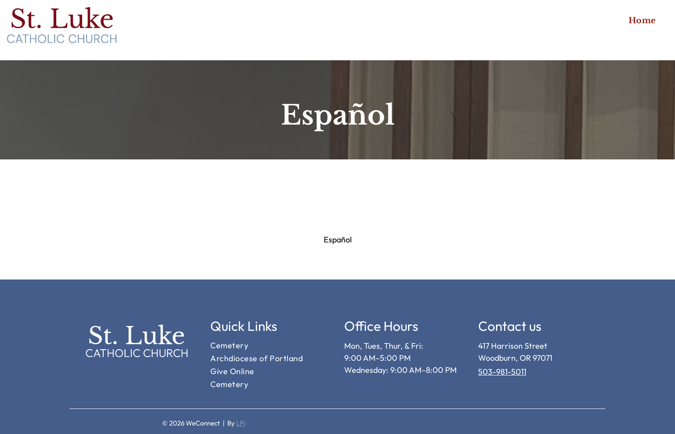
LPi (240, 423)
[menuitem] (642, 20)
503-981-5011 (502, 372)
